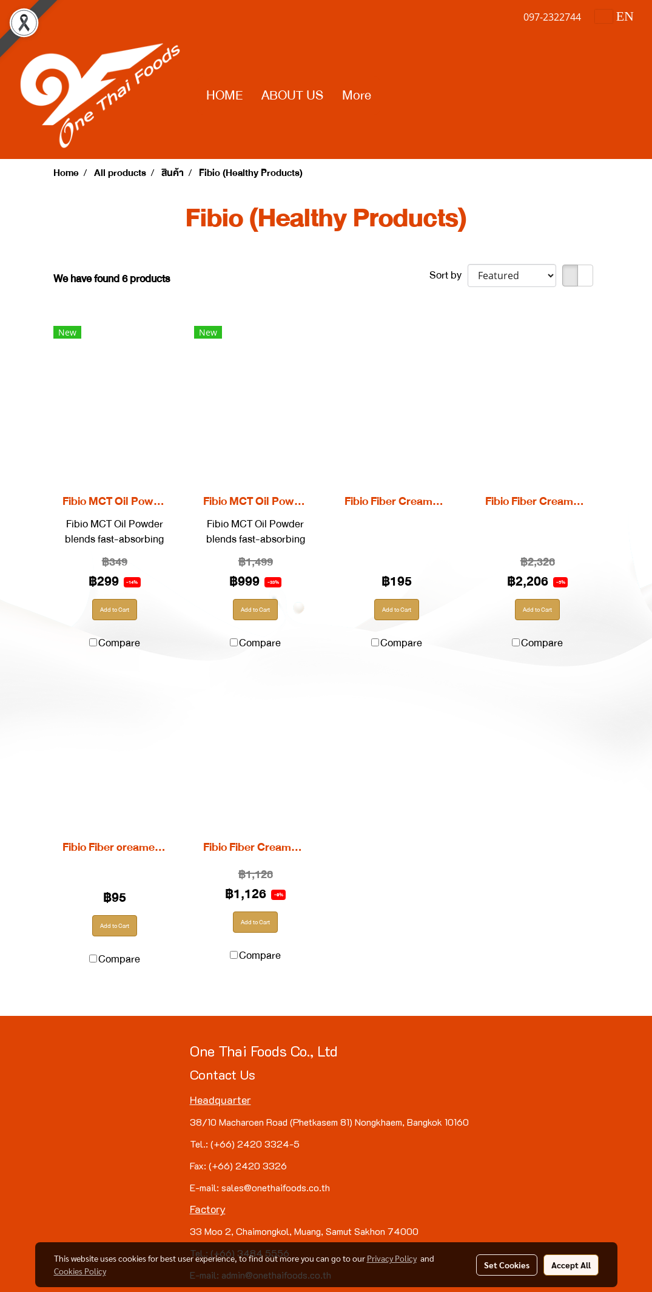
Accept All (571, 1264)
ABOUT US (292, 95)
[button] (391, 96)
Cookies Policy (80, 1270)
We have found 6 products (111, 279)
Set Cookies (506, 1264)
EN (614, 16)
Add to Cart (114, 609)
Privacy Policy (392, 1258)
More (356, 95)
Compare (119, 643)
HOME (224, 95)
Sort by (448, 275)
